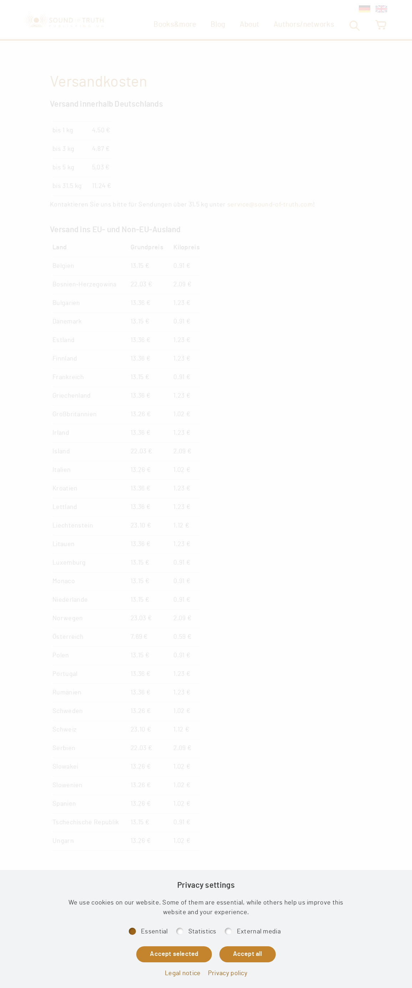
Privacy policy (227, 973)
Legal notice (183, 973)
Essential (154, 931)
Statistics (202, 931)
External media (259, 931)
